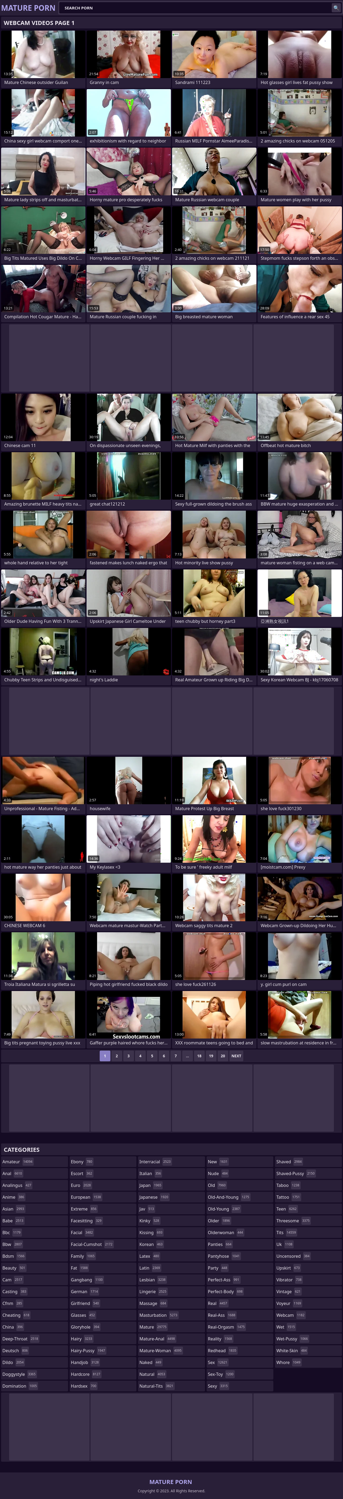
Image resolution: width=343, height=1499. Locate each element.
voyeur (289, 1303)
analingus (17, 1185)
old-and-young (229, 1197)
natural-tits (157, 1386)
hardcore (86, 1374)
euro (81, 1185)
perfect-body (226, 1292)
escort (82, 1173)
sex (218, 1362)
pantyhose (224, 1256)
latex (149, 1256)
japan (151, 1185)
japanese (154, 1197)
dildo (13, 1362)
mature (153, 1327)
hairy (82, 1339)
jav (147, 1209)
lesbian (153, 1280)
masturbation (158, 1315)
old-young (224, 1209)
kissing (151, 1233)
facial (82, 1233)
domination (20, 1386)
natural (152, 1374)
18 (199, 1055)
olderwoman (226, 1233)
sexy (218, 1386)
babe (13, 1221)
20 (223, 1055)
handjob (85, 1362)
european (86, 1197)
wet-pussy (292, 1339)
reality (220, 1339)
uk (285, 1244)
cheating (16, 1315)
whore (288, 1362)
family (83, 1256)
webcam (291, 1315)
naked (150, 1362)
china (13, 1327)
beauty (14, 1268)
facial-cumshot (92, 1244)
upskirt (288, 1268)
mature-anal (157, 1339)
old (217, 1185)
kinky (149, 1221)
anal (12, 1173)
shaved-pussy (296, 1173)
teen (287, 1209)
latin (150, 1268)
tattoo (288, 1197)
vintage (289, 1292)
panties (220, 1244)
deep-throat (20, 1339)
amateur (18, 1162)
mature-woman (161, 1351)
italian (150, 1173)
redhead (223, 1351)
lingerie (153, 1292)
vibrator (289, 1280)
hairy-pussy (89, 1351)
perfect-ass (224, 1280)
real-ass (222, 1315)
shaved (289, 1162)
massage (153, 1303)
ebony (82, 1162)
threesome (293, 1221)
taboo (288, 1185)
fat (80, 1268)
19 (211, 1055)
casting (15, 1292)
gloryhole (86, 1327)
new (218, 1162)
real (218, 1303)
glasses (83, 1315)
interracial (155, 1162)
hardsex (84, 1386)
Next (236, 1055)
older (219, 1221)
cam (13, 1280)
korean (151, 1244)
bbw (12, 1244)
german (85, 1292)
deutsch (15, 1351)
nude (218, 1173)
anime (13, 1197)
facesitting (87, 1221)
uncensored (293, 1256)
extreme (84, 1209)
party (218, 1268)
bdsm (14, 1256)
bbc (12, 1233)
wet (286, 1327)
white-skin (292, 1351)
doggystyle (19, 1374)
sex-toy (221, 1374)
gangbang (87, 1280)
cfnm (12, 1303)
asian (13, 1209)
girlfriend (85, 1303)
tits (286, 1233)
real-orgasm (227, 1327)
